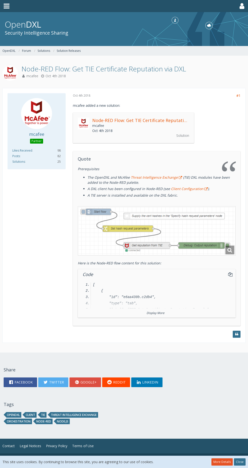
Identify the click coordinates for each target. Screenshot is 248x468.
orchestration (19, 421)
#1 (238, 95)
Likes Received (22, 150)
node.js (62, 421)
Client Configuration (186, 188)
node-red (43, 421)
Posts (16, 156)
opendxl (13, 415)
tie (43, 415)
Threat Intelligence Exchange (154, 177)
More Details (222, 462)
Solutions (18, 162)
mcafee (32, 76)
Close (240, 462)
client (30, 415)
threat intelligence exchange (74, 415)
